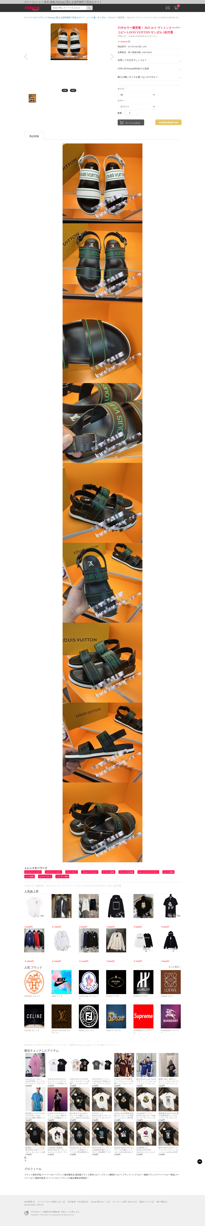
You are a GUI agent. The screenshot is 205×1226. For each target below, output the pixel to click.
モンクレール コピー (33, 872)
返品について (145, 1202)
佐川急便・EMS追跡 (76, 1202)
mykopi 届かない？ (99, 1202)
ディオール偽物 (108, 872)
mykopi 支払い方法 (32, 1205)
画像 (64, 90)
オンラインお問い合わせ (123, 1202)
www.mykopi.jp (54, 1215)
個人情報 (160, 1202)
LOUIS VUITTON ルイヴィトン (143, 36)
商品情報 (34, 136)
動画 (73, 90)
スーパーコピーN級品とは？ (50, 1202)
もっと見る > (175, 967)
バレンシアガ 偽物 (126, 872)
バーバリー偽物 (62, 876)
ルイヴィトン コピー (53, 872)
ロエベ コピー (72, 872)
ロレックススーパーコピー (148, 872)
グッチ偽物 (30, 876)
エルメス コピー (45, 876)
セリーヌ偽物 (168, 872)
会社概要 (28, 1202)
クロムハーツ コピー (89, 872)
